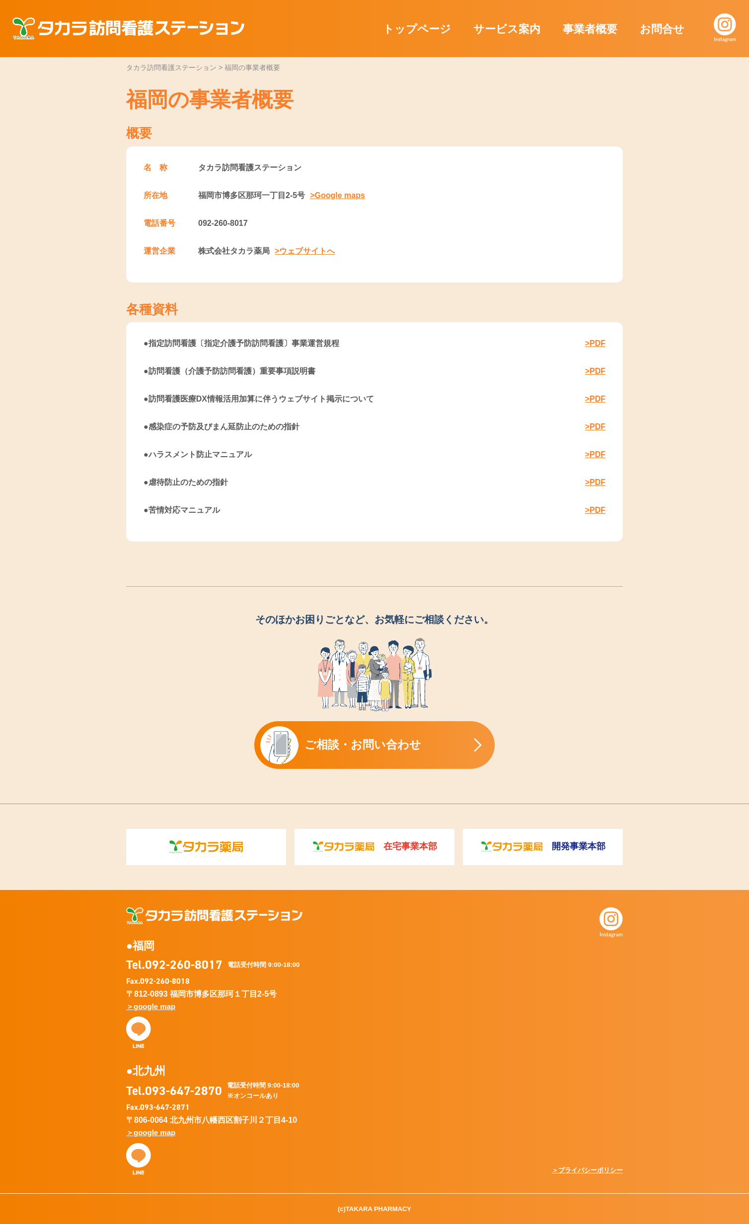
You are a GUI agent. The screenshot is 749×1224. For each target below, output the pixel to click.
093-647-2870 (183, 1090)
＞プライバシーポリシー (587, 1170)
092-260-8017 (184, 964)
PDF (597, 343)
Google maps (339, 195)
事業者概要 (590, 29)
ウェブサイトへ (307, 251)
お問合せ (662, 29)
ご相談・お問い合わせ (340, 745)
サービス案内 (506, 29)
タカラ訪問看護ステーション (128, 28)
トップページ (417, 29)
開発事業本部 (543, 847)
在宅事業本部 (374, 847)
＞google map (150, 1006)
